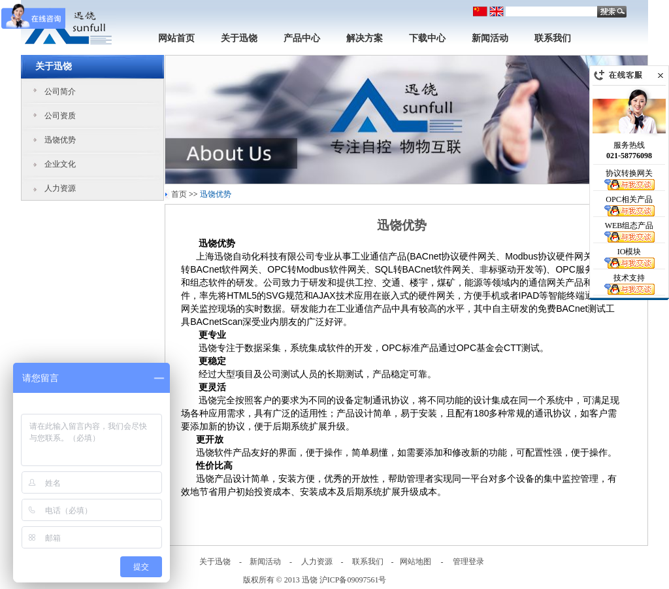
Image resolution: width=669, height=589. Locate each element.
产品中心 (302, 38)
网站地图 (415, 561)
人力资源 (60, 188)
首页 (179, 194)
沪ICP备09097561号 (353, 579)
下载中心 (427, 38)
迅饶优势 (60, 139)
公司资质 (60, 115)
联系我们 (552, 38)
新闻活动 (490, 38)
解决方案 (364, 38)
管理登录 (468, 561)
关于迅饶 (239, 38)
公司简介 (60, 91)
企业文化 (60, 164)
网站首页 (176, 38)
